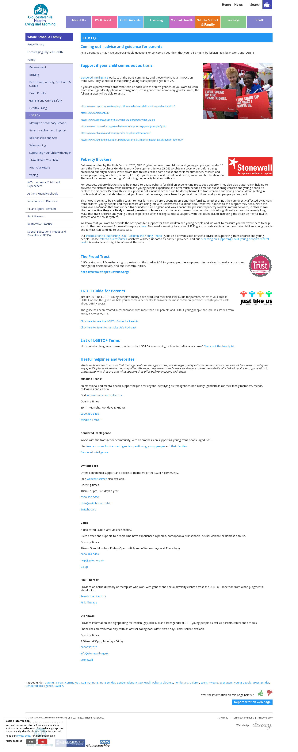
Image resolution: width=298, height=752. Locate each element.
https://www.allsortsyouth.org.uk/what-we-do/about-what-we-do (118, 119)
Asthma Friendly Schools (42, 193)
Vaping (33, 175)
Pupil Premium (36, 216)
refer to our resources (113, 239)
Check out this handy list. (219, 346)
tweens (213, 682)
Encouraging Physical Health (45, 52)
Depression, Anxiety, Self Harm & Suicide (50, 83)
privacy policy (23, 735)
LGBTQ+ (34, 115)
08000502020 (89, 647)
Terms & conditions (243, 717)
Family (31, 59)
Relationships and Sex (43, 138)
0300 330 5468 (90, 413)
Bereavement (37, 67)
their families (179, 446)
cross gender (261, 682)
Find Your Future (39, 167)
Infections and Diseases (42, 201)
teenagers (226, 682)
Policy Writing (35, 44)
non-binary (181, 682)
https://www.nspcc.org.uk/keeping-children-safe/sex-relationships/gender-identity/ (128, 106)
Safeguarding (37, 145)
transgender (107, 682)
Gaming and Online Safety (45, 100)
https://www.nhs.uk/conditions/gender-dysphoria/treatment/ (116, 133)
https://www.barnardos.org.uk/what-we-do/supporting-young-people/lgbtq (123, 126)
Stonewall (87, 659)
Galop (84, 566)
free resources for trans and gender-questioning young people (125, 446)
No (42, 741)
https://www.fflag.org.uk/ (95, 112)
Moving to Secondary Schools (48, 123)
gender (121, 682)
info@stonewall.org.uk (94, 653)
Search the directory (93, 596)
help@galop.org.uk (92, 560)
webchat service (97, 479)
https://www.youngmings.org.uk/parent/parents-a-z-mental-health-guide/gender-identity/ (132, 139)
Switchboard (88, 509)
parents (50, 682)
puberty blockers (162, 682)
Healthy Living (38, 108)
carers (60, 682)
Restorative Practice (40, 224)
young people (242, 682)
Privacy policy (265, 717)
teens (204, 682)
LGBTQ (85, 682)
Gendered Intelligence (94, 77)
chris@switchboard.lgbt (95, 503)
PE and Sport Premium (41, 209)
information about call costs (104, 395)
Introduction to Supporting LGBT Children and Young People (124, 236)
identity (132, 682)
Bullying (34, 74)
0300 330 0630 (90, 497)
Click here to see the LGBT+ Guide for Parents (110, 321)
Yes (31, 741)
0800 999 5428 (90, 554)
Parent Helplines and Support (47, 130)
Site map (223, 717)
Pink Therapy (89, 602)
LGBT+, (59, 686)
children (194, 682)
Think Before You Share (44, 160)
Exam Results (37, 93)
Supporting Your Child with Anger (50, 152)
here (143, 226)
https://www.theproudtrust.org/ (105, 272)
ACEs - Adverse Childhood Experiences (43, 184)
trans (95, 682)
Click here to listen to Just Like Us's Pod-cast (108, 327)
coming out (72, 682)
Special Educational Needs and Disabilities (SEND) (46, 233)
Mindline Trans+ (91, 420)
